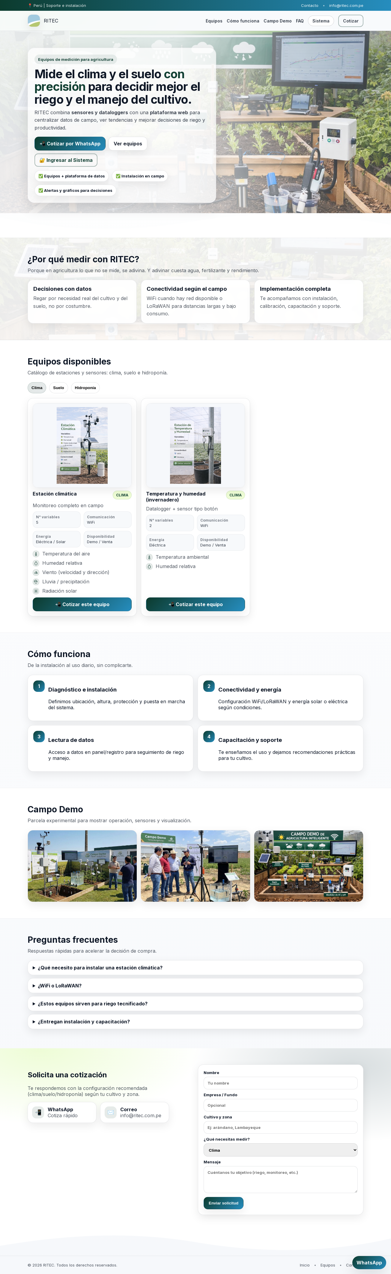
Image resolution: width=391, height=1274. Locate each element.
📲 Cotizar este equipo (82, 604)
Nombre (281, 1079)
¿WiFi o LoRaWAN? (60, 986)
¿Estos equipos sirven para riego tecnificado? (93, 1004)
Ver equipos (128, 144)
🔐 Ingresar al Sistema (66, 160)
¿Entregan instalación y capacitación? (84, 1022)
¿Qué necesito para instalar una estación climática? (100, 968)
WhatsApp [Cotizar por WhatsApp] (369, 1263)
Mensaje (281, 1176)
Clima (36, 387)
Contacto (309, 5)
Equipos (214, 20)
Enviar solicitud (223, 1203)
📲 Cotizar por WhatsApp (70, 144)
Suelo (58, 387)
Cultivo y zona (281, 1124)
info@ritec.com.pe (346, 5)
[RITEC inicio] (43, 20)
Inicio (305, 1265)
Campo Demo (278, 20)
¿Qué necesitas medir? (281, 1146)
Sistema (321, 20)
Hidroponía (85, 387)
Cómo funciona (243, 20)
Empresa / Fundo (281, 1102)
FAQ (300, 20)
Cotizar (351, 20)
